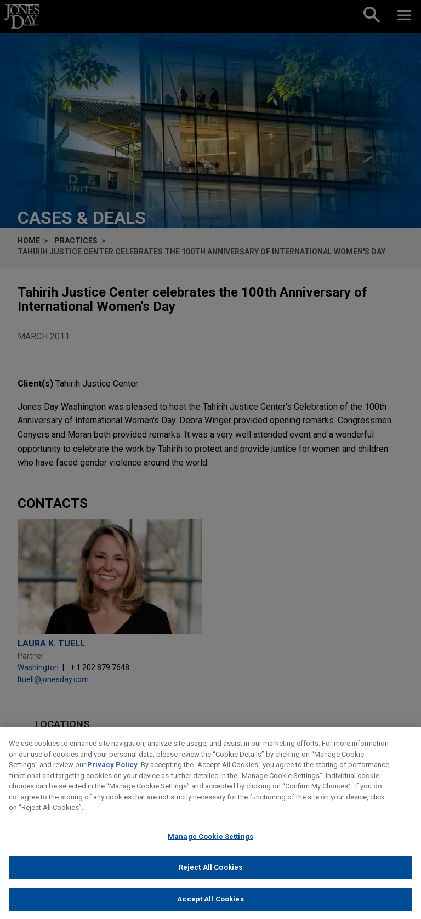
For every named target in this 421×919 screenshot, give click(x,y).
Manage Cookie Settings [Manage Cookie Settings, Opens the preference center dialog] (210, 842)
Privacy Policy (112, 771)
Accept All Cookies (210, 905)
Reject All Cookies (210, 873)
